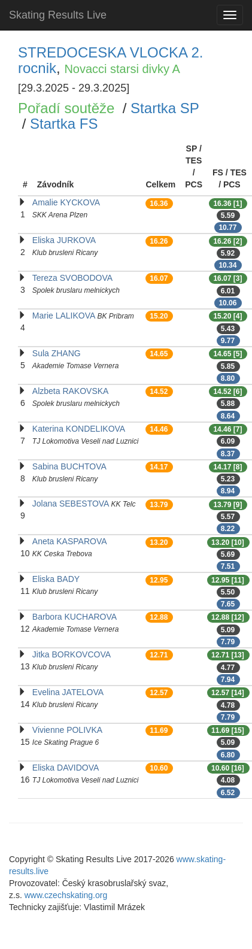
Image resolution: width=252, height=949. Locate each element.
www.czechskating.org (66, 895)
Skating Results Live (58, 15)
